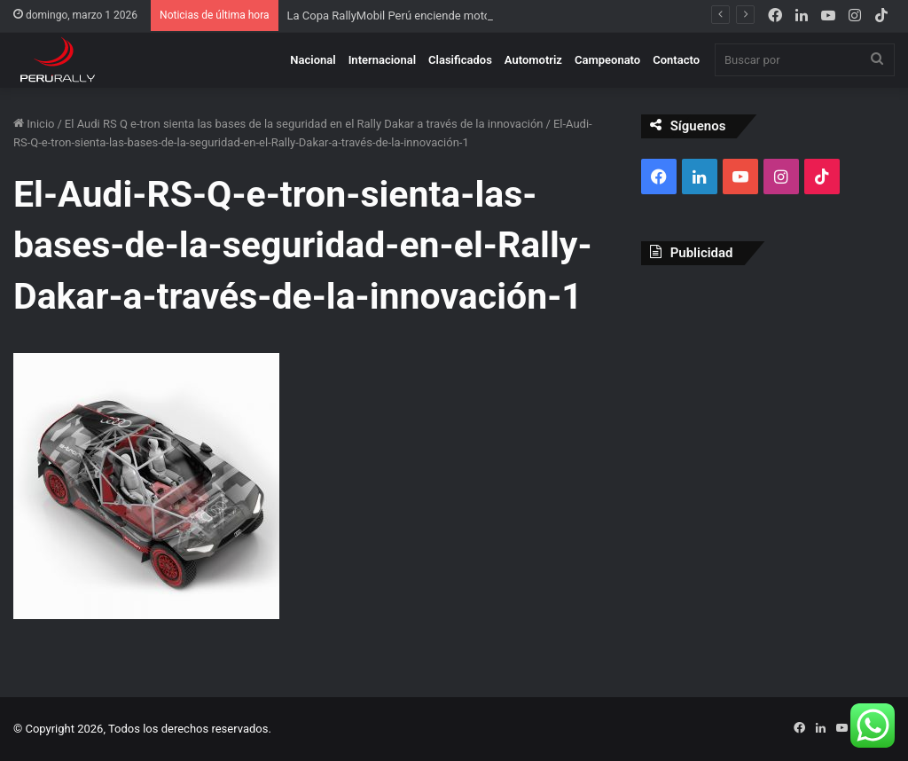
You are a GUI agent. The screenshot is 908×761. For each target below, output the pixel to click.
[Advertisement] (768, 394)
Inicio (33, 123)
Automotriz (533, 60)
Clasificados (460, 60)
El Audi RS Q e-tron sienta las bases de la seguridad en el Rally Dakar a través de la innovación (304, 123)
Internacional (382, 60)
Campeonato (607, 60)
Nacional (312, 60)
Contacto (676, 60)
